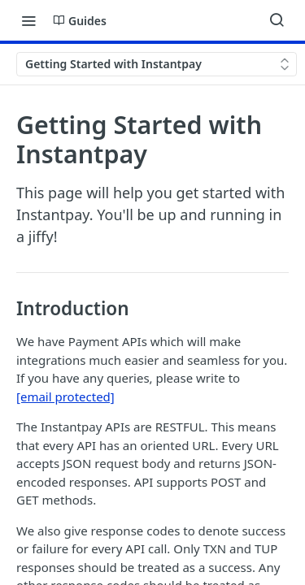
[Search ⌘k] (276, 20)
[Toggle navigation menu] (28, 20)
